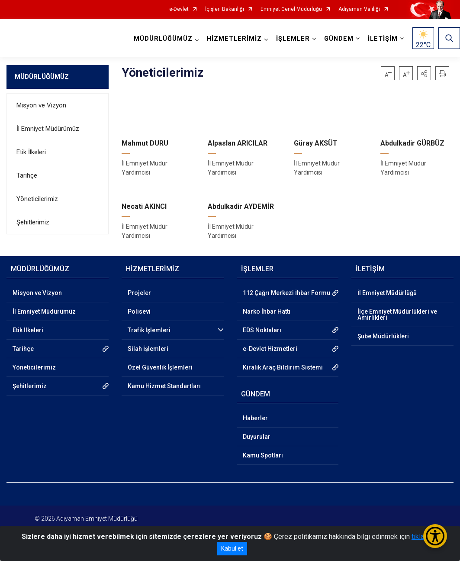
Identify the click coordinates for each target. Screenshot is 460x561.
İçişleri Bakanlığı (224, 9)
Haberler (255, 418)
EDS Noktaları (262, 330)
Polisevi (139, 311)
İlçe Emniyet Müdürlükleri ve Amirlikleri (397, 314)
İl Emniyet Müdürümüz (47, 129)
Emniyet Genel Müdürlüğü (291, 9)
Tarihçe (26, 175)
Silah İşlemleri (148, 348)
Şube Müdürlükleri (383, 336)
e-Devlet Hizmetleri (270, 348)
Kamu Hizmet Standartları (164, 386)
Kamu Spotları (263, 455)
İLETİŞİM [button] (383, 38)
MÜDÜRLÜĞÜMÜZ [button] (163, 38)
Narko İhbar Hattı (266, 311)
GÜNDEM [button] (339, 38)
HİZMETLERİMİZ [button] (234, 38)
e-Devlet (179, 9)
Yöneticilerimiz (37, 199)
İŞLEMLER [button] (293, 38)
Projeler (139, 292)
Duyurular (256, 436)
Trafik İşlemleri (149, 330)
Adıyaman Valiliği (359, 9)
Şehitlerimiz (32, 222)
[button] (424, 73)
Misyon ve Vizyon (41, 105)
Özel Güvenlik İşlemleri (160, 367)
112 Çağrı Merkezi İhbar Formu (286, 292)
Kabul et (232, 548)
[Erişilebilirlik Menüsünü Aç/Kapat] (435, 536)
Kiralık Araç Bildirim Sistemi (283, 367)
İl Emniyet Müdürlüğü (387, 292)
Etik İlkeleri (31, 152)
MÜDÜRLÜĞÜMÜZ (42, 77)
